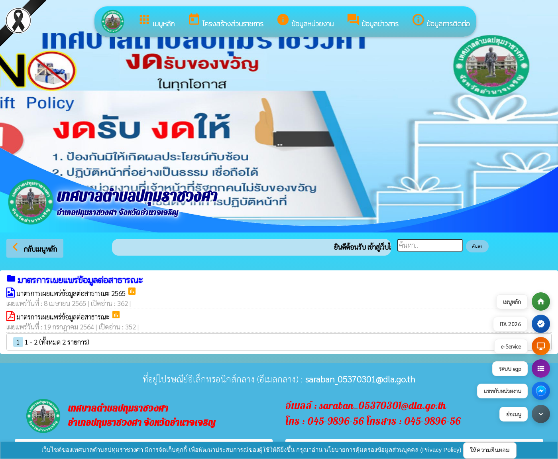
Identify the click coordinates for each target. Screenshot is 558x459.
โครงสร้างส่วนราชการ (225, 21)
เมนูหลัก (156, 21)
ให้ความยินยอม (490, 450)
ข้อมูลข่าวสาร (372, 21)
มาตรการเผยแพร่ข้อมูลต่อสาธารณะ (63, 316)
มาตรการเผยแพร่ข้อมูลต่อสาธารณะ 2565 (71, 293)
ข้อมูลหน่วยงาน (305, 21)
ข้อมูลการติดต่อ (440, 21)
